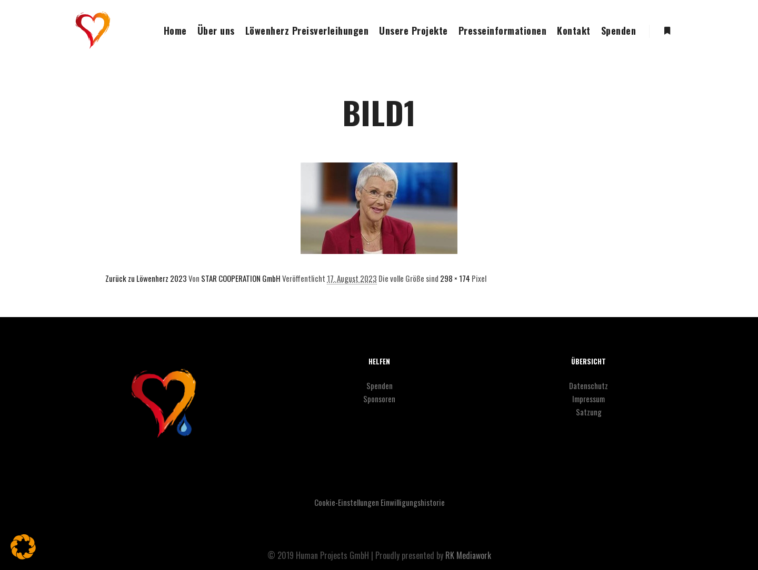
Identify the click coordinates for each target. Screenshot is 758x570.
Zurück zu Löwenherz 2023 (146, 278)
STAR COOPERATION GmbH (241, 278)
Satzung (589, 412)
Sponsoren (379, 398)
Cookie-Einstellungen (346, 502)
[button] (23, 547)
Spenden (379, 385)
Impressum (588, 398)
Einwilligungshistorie (413, 502)
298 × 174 (455, 278)
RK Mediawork (468, 555)
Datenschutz (588, 385)
